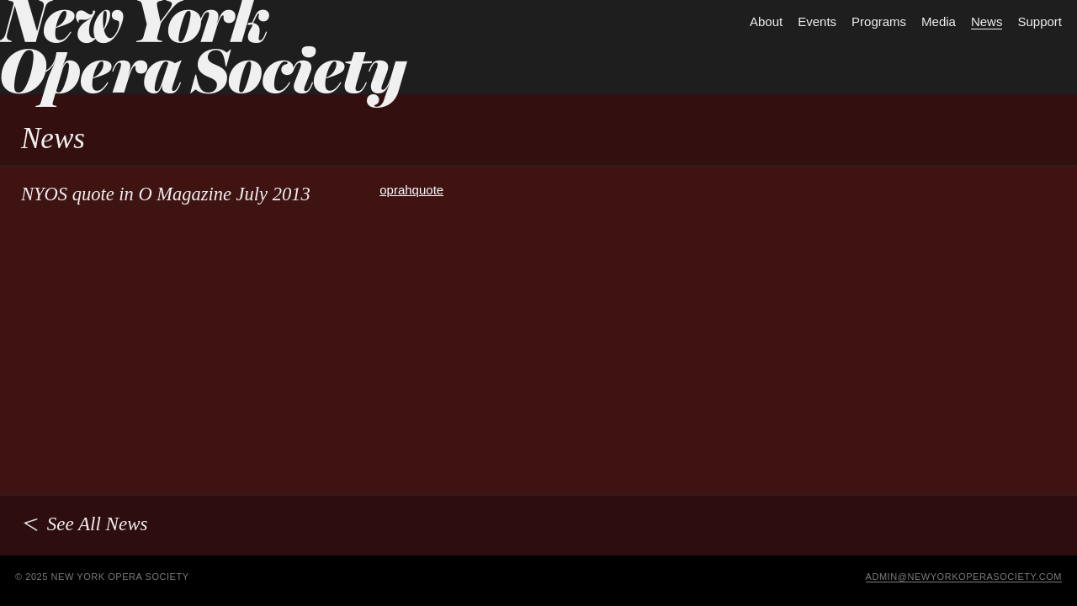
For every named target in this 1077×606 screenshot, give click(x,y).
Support (1039, 21)
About (766, 21)
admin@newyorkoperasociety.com (964, 576)
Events (817, 21)
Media (938, 21)
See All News (84, 523)
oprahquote (411, 190)
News (987, 21)
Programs (879, 21)
